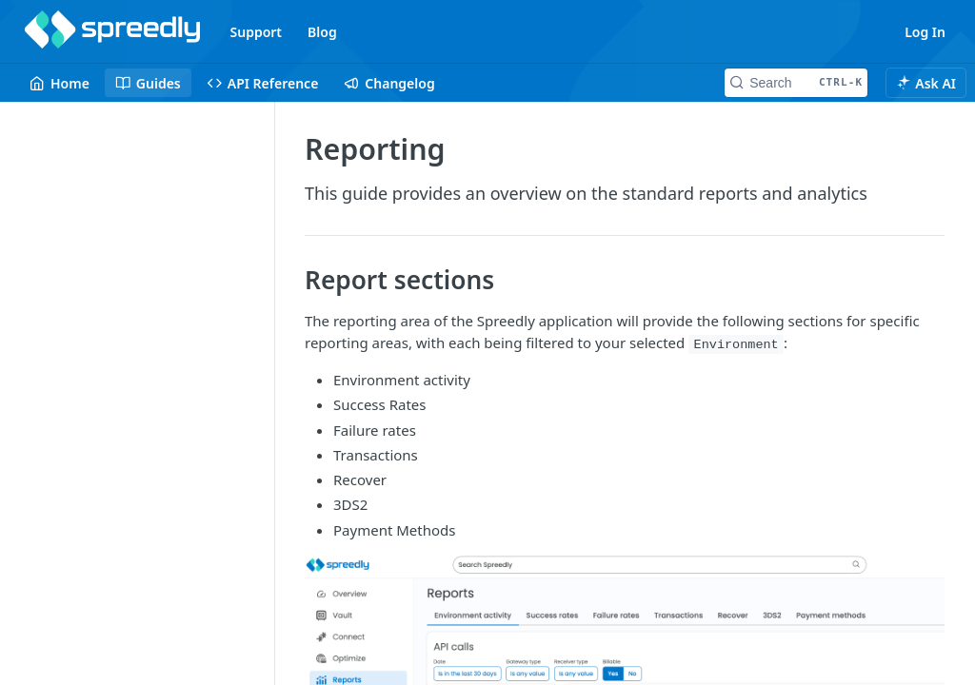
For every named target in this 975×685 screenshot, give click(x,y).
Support (256, 32)
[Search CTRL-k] (796, 82)
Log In (925, 32)
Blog (322, 32)
